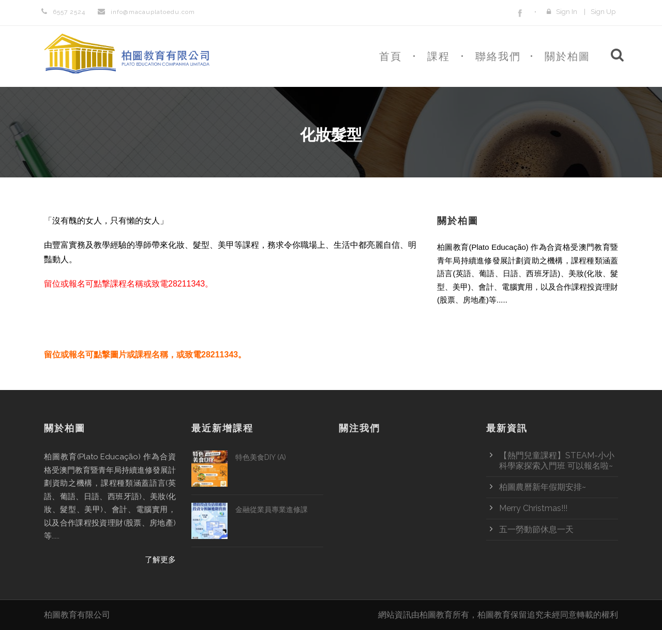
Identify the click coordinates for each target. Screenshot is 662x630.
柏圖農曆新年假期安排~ (542, 487)
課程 (438, 56)
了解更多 (602, 323)
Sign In (566, 12)
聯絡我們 (498, 56)
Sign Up (603, 12)
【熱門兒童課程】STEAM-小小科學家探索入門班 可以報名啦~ (556, 461)
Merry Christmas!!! (533, 508)
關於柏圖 (567, 56)
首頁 (390, 56)
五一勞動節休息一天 (536, 529)
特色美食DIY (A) (260, 457)
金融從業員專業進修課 (271, 509)
